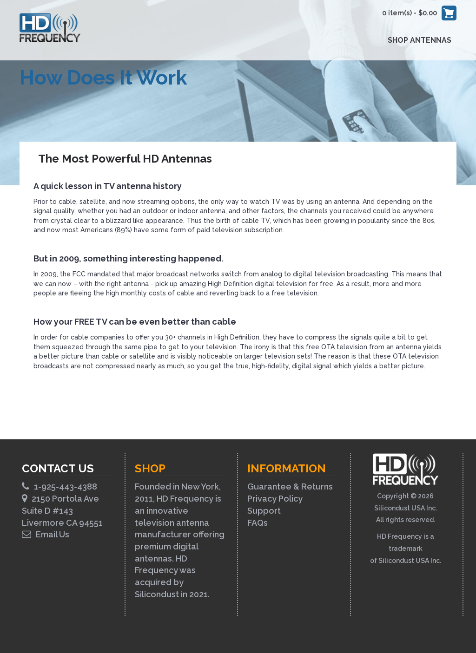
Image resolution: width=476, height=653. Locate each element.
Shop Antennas (419, 40)
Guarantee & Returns (290, 486)
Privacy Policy (275, 498)
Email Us (45, 534)
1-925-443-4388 (59, 486)
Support (264, 511)
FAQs (257, 523)
